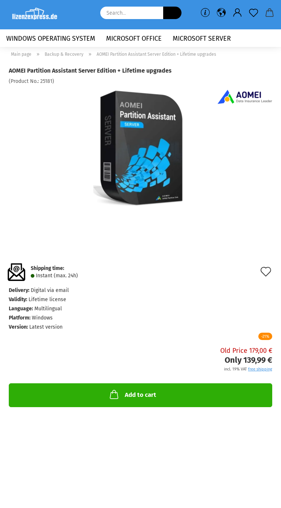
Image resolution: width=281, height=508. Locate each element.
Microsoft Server (202, 38)
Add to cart (132, 394)
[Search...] (172, 13)
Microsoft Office (134, 38)
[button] (221, 13)
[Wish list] (254, 13)
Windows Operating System (50, 38)
